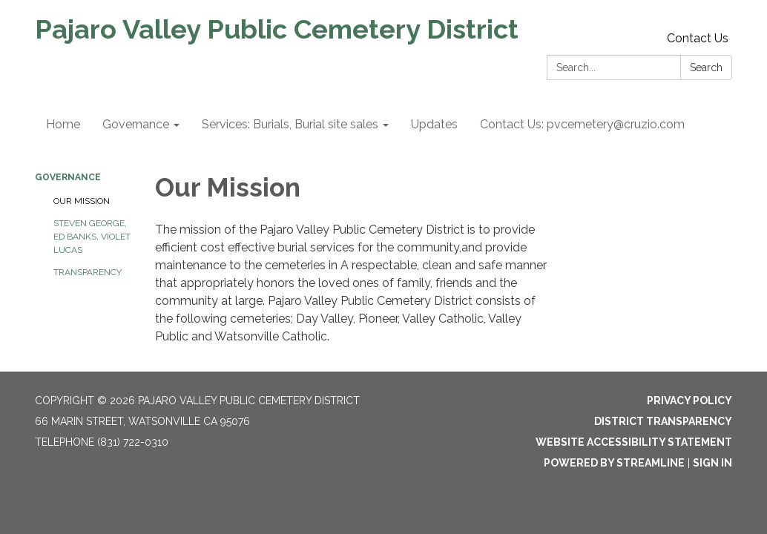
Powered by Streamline (614, 463)
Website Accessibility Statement (634, 442)
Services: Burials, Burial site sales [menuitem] (290, 124)
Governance (68, 177)
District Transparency (663, 421)
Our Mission (81, 201)
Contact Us (697, 38)
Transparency (87, 272)
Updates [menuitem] (434, 124)
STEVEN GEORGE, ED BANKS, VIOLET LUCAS (92, 236)
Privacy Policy (689, 400)
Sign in (712, 463)
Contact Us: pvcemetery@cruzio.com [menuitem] (582, 124)
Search (706, 67)
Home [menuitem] (63, 124)
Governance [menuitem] (135, 124)
